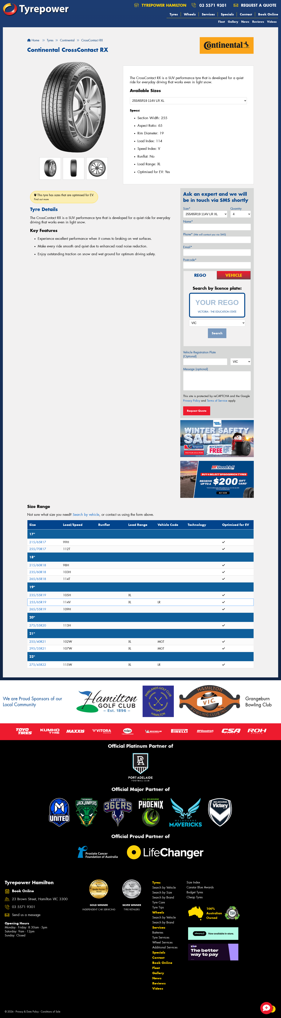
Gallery (233, 21)
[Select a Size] (188, 100)
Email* (187, 247)
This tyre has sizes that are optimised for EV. (64, 197)
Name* (188, 222)
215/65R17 (37, 542)
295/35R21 (37, 649)
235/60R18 (37, 572)
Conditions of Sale (50, 1011)
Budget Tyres (195, 892)
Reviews (258, 21)
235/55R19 (37, 595)
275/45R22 (37, 665)
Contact (246, 14)
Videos (272, 21)
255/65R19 (38, 602)
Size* (186, 209)
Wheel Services (162, 942)
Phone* (204, 234)
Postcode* (189, 260)
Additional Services (164, 947)
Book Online (268, 14)
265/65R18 (37, 579)
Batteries (157, 933)
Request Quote (196, 410)
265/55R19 (37, 609)
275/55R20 (37, 625)
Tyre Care (158, 902)
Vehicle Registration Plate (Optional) (199, 354)
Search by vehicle (86, 514)
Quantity (236, 209)
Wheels (190, 14)
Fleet (221, 21)
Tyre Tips (158, 907)
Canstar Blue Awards (200, 887)
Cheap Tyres (195, 897)
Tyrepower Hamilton (160, 5)
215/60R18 (37, 565)
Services (208, 14)
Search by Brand (163, 897)
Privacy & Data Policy (27, 1011)
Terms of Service (217, 401)
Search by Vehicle (164, 888)
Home (33, 40)
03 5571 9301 (213, 5)
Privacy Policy (191, 401)
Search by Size (162, 892)
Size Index (193, 882)
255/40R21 (37, 642)
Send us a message (26, 915)
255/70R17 (37, 549)
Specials (227, 14)
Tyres (174, 14)
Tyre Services (160, 937)
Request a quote (255, 5)
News (245, 21)
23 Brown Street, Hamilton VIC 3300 (40, 899)
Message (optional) (195, 369)
